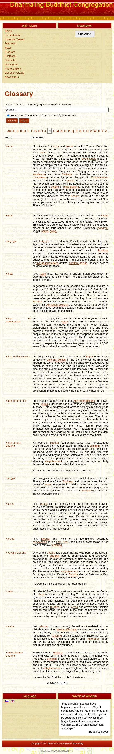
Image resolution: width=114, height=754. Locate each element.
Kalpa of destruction (18, 356)
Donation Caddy (14, 72)
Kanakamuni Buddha (13, 444)
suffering (56, 545)
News (8, 47)
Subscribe (84, 34)
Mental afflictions (66, 629)
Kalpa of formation (17, 400)
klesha (44, 626)
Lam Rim (61, 541)
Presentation (12, 35)
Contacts (10, 60)
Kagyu (9, 215)
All (9, 131)
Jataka (51, 552)
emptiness (39, 174)
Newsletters (12, 76)
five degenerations (47, 262)
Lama (43, 152)
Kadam (10, 146)
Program (10, 51)
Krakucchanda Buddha (14, 654)
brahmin (95, 445)
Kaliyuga (11, 241)
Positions (10, 56)
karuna (45, 538)
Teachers (10, 43)
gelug (53, 231)
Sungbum (87, 490)
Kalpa (9, 273)
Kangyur (11, 478)
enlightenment (53, 461)
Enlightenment (99, 177)
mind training (71, 186)
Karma (10, 503)
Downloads (11, 64)
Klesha (10, 626)
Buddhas (103, 250)
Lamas (74, 606)
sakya (44, 231)
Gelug (70, 180)
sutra (56, 146)
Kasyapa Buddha (16, 552)
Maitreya (67, 174)
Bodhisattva (89, 158)
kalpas (90, 356)
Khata (9, 591)
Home (8, 30)
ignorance (94, 638)
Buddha (37, 301)
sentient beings (78, 262)
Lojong (55, 186)
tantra (69, 146)
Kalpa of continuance (18, 320)
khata (41, 594)
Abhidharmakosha (57, 304)
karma (44, 403)
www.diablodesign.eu (63, 751)
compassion (40, 177)
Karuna (10, 538)
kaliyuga (44, 241)
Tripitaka (68, 481)
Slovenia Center (14, 39)
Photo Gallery (13, 68)
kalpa (43, 273)
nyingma (102, 227)
